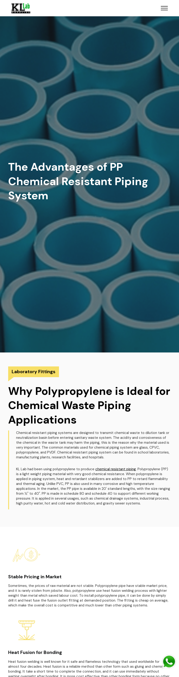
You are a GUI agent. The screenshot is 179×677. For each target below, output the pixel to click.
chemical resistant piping (115, 469)
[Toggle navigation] (164, 8)
